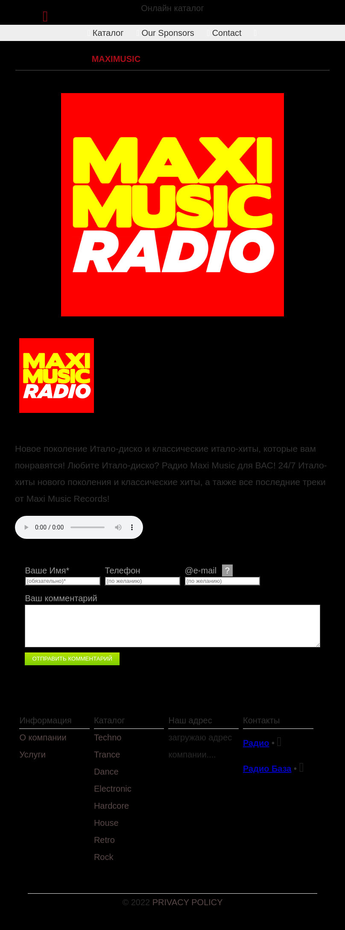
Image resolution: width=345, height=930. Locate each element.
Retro (70, 59)
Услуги (32, 754)
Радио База (267, 768)
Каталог (106, 33)
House (106, 823)
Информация (45, 720)
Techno (108, 737)
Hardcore (111, 805)
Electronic (113, 788)
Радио (256, 743)
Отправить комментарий (72, 658)
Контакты (261, 720)
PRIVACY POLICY (187, 902)
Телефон (122, 570)
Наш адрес (190, 720)
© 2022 (137, 902)
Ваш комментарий (61, 598)
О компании (42, 737)
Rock (104, 857)
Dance (106, 771)
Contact (224, 33)
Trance (107, 754)
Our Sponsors (165, 33)
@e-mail (208, 570)
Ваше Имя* (47, 570)
